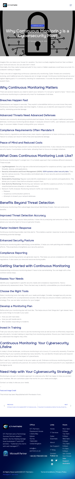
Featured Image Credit (8, 390)
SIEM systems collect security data (55, 171)
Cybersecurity (37, 25)
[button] (70, 5)
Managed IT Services (10, 474)
